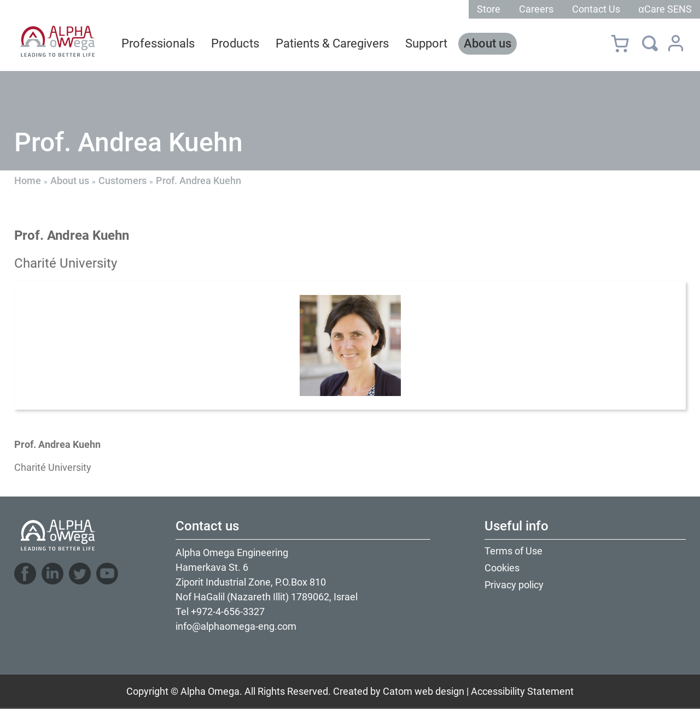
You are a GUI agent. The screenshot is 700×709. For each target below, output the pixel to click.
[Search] (650, 43)
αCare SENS (665, 9)
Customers (122, 180)
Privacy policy (514, 584)
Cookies (502, 568)
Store (488, 9)
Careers (536, 9)
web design (439, 691)
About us (69, 180)
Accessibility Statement (522, 691)
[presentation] (350, 345)
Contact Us (596, 9)
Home (27, 180)
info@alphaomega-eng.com (236, 626)
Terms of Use (513, 551)
